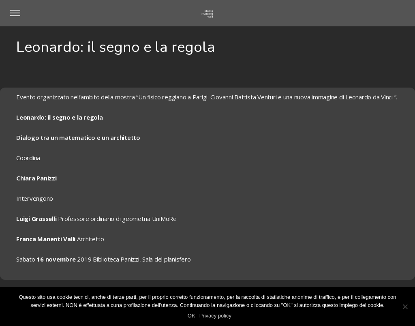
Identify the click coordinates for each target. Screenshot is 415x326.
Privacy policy (215, 316)
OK (191, 316)
